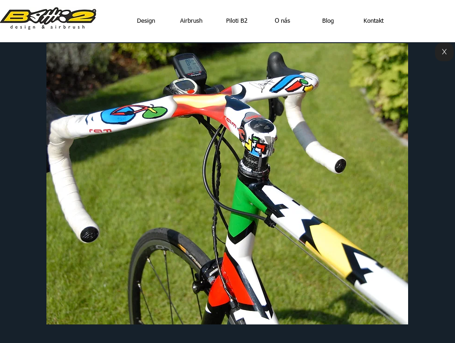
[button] (227, 183)
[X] (444, 52)
